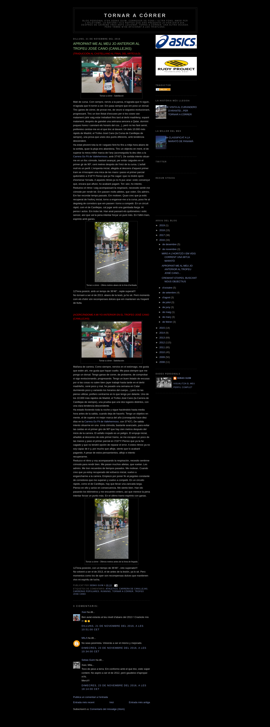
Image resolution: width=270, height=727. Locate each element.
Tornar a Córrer (123, 591)
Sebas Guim (88, 659)
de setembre (169, 292)
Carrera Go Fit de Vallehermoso (90, 156)
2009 (162, 357)
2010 (162, 352)
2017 (162, 235)
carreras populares (86, 591)
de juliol (166, 302)
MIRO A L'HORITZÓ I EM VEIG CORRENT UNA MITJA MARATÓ (179, 257)
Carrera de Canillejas (133, 589)
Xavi (84, 612)
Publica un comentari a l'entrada (90, 697)
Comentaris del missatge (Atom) (107, 709)
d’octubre (167, 287)
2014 (162, 332)
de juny (166, 307)
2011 (162, 347)
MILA (84, 638)
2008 (162, 362)
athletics (112, 589)
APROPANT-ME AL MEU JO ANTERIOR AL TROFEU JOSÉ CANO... (177, 269)
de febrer (167, 321)
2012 (162, 342)
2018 (162, 230)
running (106, 591)
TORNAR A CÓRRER (135, 15)
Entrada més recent (83, 702)
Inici (112, 702)
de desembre (169, 244)
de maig (167, 312)
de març (167, 317)
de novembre (169, 249)
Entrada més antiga (139, 702)
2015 (162, 327)
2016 (162, 240)
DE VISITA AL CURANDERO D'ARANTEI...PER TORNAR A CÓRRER (181, 111)
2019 (162, 225)
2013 (162, 337)
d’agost (166, 297)
